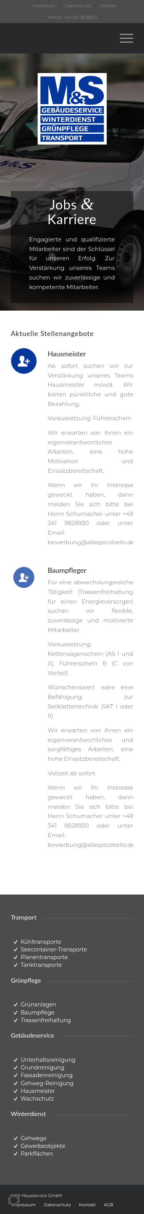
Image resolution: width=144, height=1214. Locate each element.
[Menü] (122, 38)
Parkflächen (37, 1153)
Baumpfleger (67, 570)
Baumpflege (38, 1012)
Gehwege (33, 1138)
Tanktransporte (41, 964)
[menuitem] (44, 6)
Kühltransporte (41, 941)
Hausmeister (67, 353)
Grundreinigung (43, 1067)
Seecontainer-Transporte (54, 949)
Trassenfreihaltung (46, 1020)
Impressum (43, 5)
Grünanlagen (38, 1004)
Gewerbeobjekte (43, 1145)
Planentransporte (44, 957)
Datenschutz (78, 5)
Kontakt (108, 5)
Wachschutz (37, 1098)
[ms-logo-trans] (60, 38)
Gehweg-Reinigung (47, 1083)
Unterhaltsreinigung (48, 1059)
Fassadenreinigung (47, 1075)
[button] (14, 1200)
